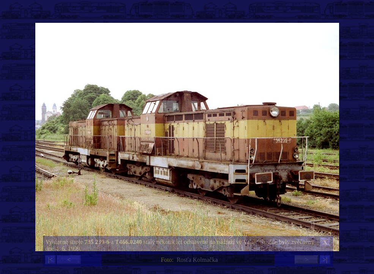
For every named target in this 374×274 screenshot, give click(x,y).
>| (325, 259)
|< (50, 259)
